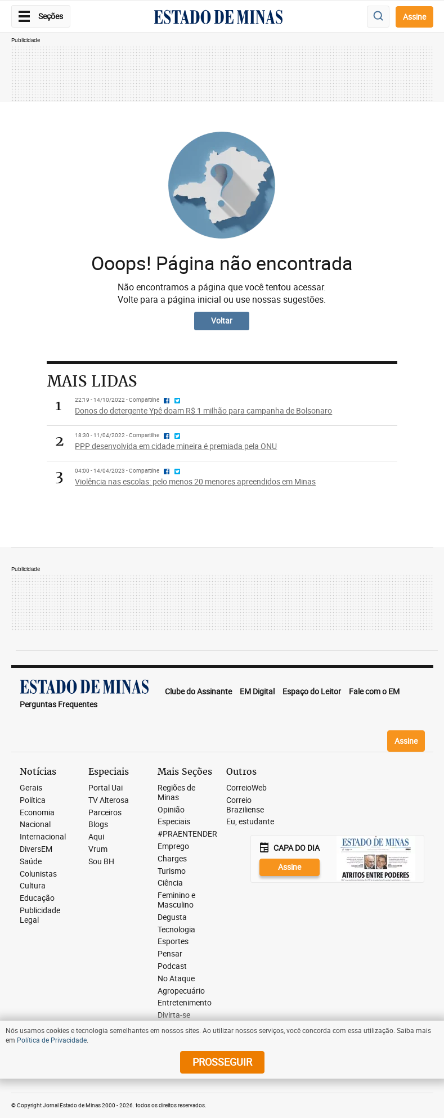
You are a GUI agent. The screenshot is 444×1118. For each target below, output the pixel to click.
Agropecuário (181, 991)
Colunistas (38, 874)
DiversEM (36, 849)
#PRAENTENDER (187, 834)
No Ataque (176, 979)
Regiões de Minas (176, 792)
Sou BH (101, 861)
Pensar (170, 954)
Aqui (96, 837)
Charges (172, 859)
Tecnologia (176, 930)
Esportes (173, 941)
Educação (37, 898)
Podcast (172, 966)
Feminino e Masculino (176, 900)
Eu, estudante (250, 822)
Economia (37, 813)
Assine (414, 16)
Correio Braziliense (245, 805)
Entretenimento (185, 1003)
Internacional (43, 837)
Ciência (170, 883)
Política (33, 800)
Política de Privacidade (52, 1039)
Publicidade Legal (40, 915)
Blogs (98, 824)
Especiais (174, 822)
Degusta (172, 917)
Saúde (31, 861)
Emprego (173, 846)
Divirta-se (174, 1015)
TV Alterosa (108, 800)
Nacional (35, 824)
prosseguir (222, 1061)
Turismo (172, 871)
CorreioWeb (246, 788)
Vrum (97, 849)
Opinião (171, 810)
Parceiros (105, 813)
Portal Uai (105, 788)
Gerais (31, 788)
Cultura (33, 886)
